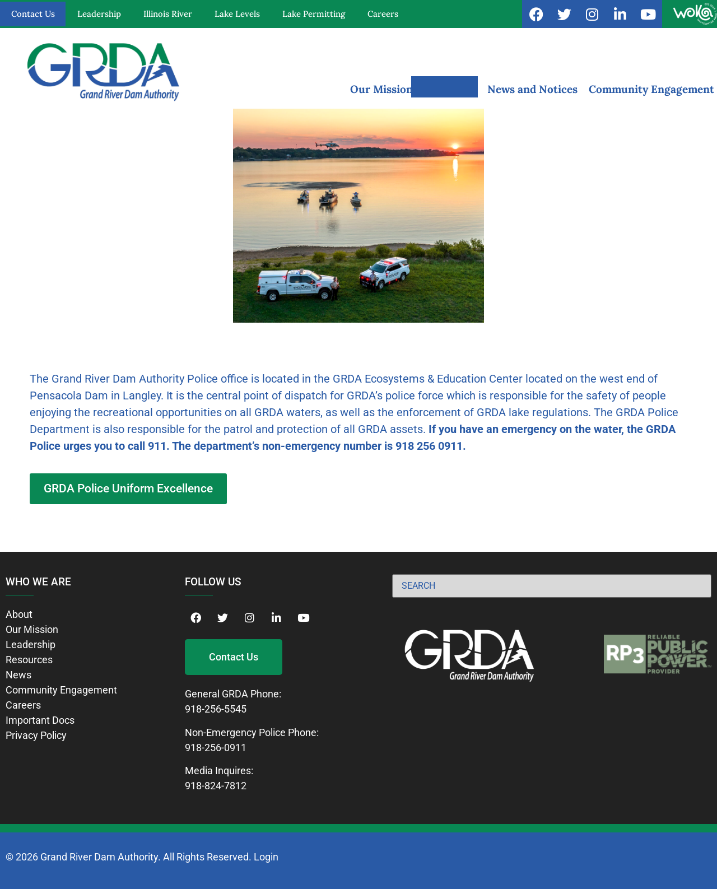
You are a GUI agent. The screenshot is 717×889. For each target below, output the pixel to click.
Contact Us (33, 13)
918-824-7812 (215, 786)
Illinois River (167, 13)
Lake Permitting (313, 13)
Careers (382, 13)
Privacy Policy (36, 735)
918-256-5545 (215, 709)
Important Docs (40, 720)
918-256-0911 (215, 747)
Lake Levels (237, 13)
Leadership (99, 13)
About (19, 614)
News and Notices (532, 89)
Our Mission (381, 89)
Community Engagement (651, 89)
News (18, 675)
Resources (450, 89)
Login (266, 857)
